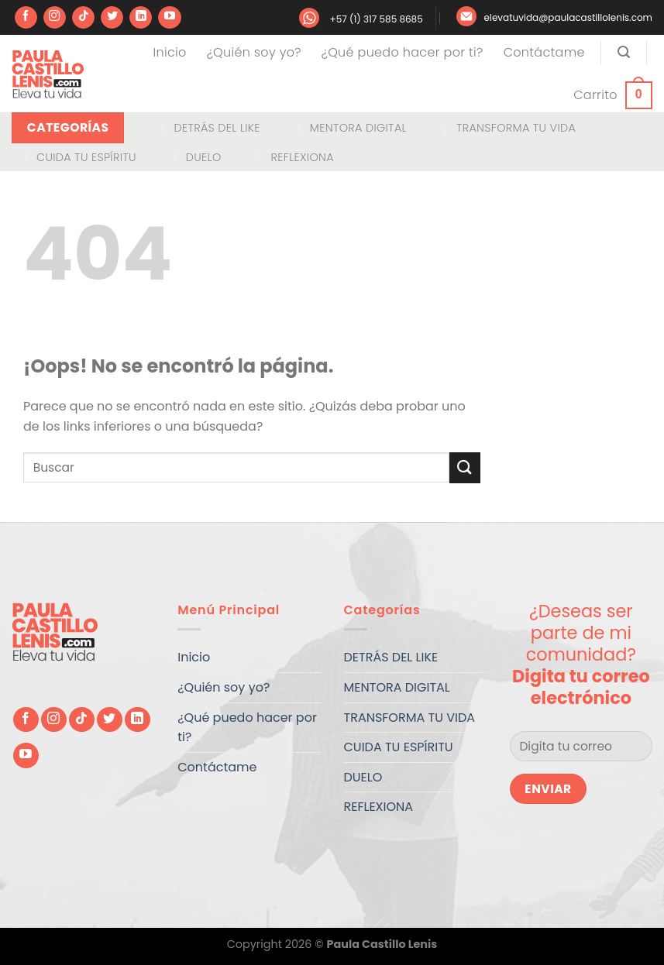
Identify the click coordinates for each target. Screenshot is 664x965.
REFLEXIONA (302, 157)
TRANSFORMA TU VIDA (516, 128)
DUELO (204, 157)
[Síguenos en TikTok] (83, 17)
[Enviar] (464, 467)
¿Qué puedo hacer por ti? (402, 52)
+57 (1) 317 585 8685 (375, 19)
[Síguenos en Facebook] (26, 17)
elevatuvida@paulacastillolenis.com (568, 17)
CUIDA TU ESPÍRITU (86, 157)
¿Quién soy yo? (254, 52)
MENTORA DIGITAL (358, 128)
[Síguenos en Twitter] (112, 17)
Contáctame (544, 52)
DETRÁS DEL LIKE (217, 128)
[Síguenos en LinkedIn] (140, 17)
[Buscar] (624, 52)
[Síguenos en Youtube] (169, 17)
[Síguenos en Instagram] (54, 17)
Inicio (170, 52)
